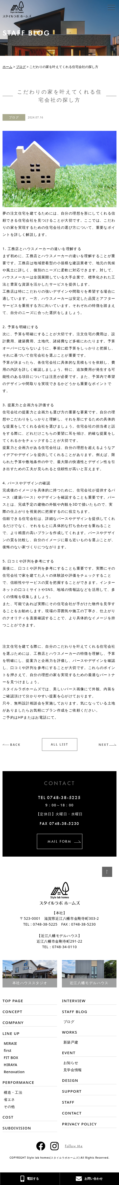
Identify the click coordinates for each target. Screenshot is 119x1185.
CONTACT (72, 1113)
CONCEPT (12, 1011)
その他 (9, 1106)
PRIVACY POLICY (79, 1123)
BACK (15, 744)
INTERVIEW (74, 1000)
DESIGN (70, 1080)
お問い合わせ (89, 1179)
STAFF (68, 1102)
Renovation (14, 1071)
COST (8, 1117)
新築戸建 (70, 1042)
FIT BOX (11, 1057)
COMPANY (13, 1022)
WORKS (69, 1032)
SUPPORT (72, 1091)
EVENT (69, 1052)
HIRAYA (10, 1064)
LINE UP (11, 1033)
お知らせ (70, 1062)
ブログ (14, 117)
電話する (29, 1179)
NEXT (104, 744)
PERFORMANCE (18, 1082)
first (7, 1050)
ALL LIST (59, 744)
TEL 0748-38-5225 (59, 797)
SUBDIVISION (17, 1127)
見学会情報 (72, 1069)
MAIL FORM (59, 841)
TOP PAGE (13, 1000)
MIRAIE (10, 1043)
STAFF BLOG (74, 1011)
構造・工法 (13, 1092)
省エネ (9, 1099)
